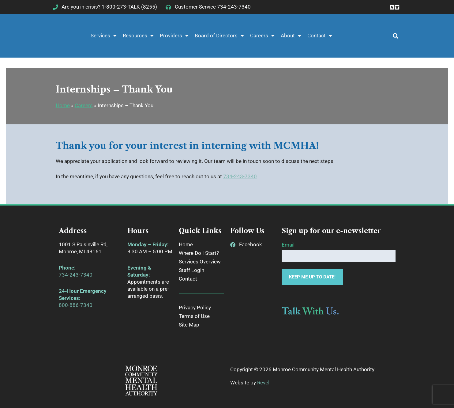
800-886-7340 (75, 305)
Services (104, 35)
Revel (263, 383)
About (291, 35)
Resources (138, 35)
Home (63, 105)
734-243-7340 (240, 176)
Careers (262, 35)
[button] (392, 36)
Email (288, 245)
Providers (174, 35)
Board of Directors (219, 35)
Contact (319, 35)
